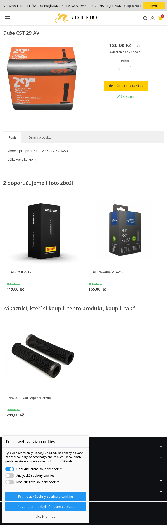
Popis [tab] (12, 137)
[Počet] (122, 69)
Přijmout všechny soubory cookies (46, 496)
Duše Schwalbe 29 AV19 (105, 272)
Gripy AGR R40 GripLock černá (28, 398)
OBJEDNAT (132, 5)
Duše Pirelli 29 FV (19, 272)
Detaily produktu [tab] (40, 137)
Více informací (45, 516)
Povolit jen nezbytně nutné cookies (45, 506)
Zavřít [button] (153, 5)
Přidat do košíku (126, 86)
